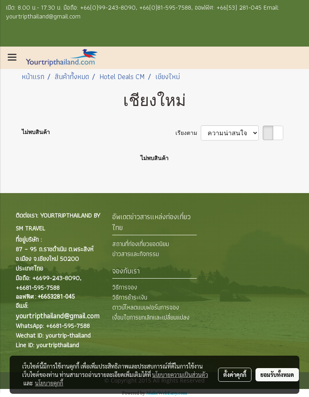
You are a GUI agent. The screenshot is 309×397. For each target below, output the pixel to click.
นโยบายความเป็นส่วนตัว (180, 374)
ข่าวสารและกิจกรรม (135, 254)
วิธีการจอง (124, 287)
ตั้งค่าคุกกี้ (234, 374)
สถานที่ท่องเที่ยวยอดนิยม (140, 244)
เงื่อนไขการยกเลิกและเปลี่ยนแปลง (151, 317)
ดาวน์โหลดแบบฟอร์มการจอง (145, 307)
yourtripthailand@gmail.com (57, 316)
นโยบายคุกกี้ (49, 383)
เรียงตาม (188, 133)
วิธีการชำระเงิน (129, 297)
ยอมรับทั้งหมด (277, 374)
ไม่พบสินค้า (36, 132)
